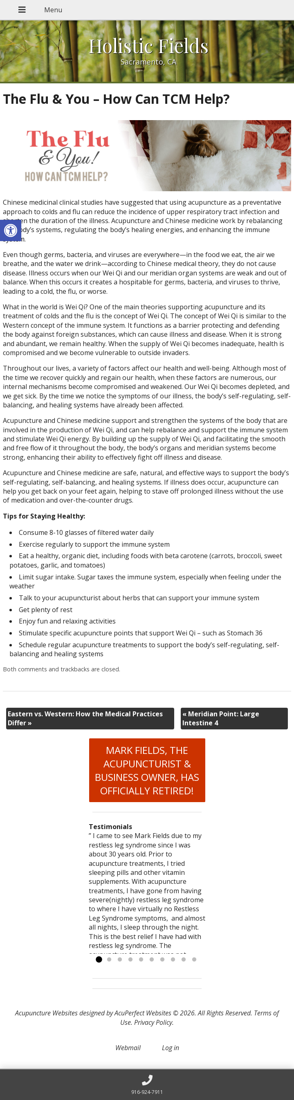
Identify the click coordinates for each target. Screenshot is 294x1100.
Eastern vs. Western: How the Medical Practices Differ (85, 718)
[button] (10, 230)
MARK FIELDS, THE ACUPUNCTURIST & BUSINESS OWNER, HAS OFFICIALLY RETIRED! (147, 770)
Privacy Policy (153, 1022)
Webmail (128, 1047)
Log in (170, 1047)
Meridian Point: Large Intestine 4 (220, 718)
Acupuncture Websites (46, 1012)
